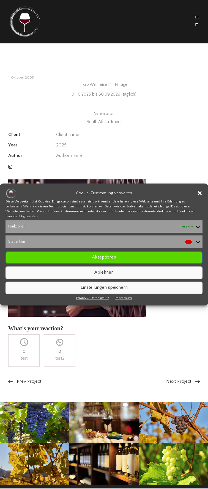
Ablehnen (104, 272)
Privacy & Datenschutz (92, 298)
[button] (199, 193)
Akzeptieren (104, 257)
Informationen (104, 103)
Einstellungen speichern (104, 287)
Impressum (123, 298)
